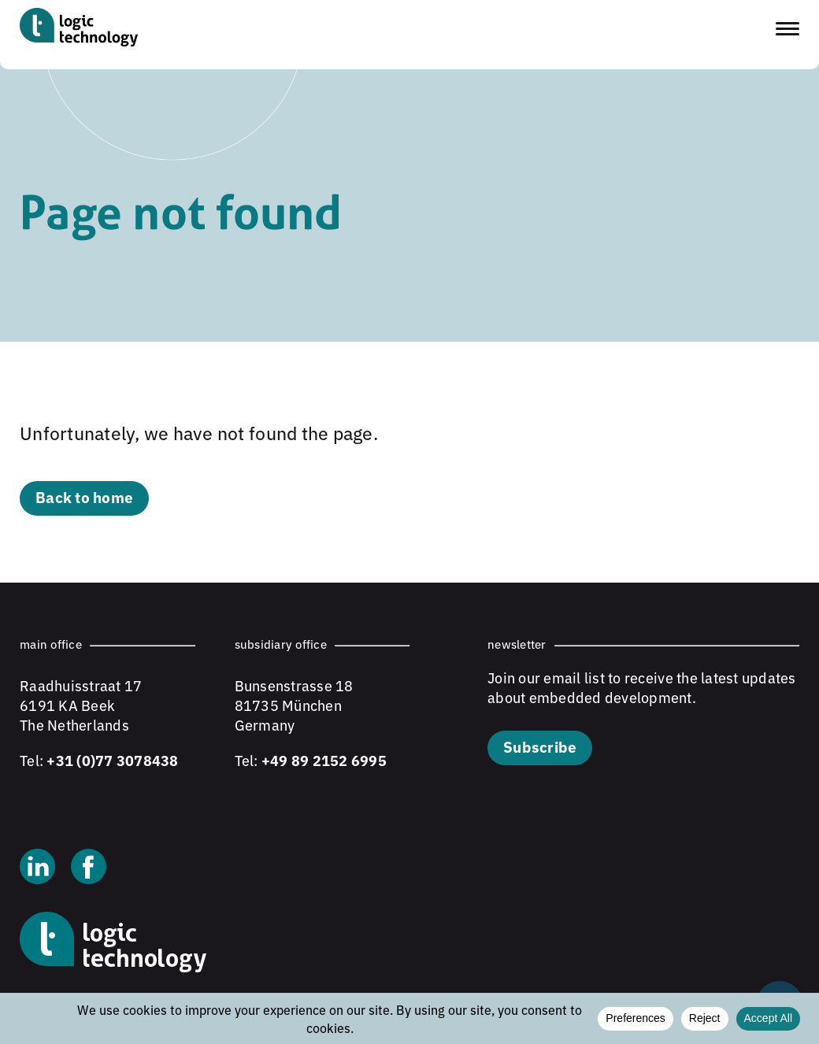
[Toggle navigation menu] (787, 28)
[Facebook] (88, 868)
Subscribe (539, 746)
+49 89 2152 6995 (324, 760)
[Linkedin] (37, 868)
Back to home (84, 496)
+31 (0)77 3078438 (112, 760)
